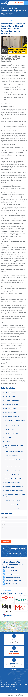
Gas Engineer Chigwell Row (12, 416)
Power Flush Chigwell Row (12, 455)
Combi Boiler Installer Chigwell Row (14, 486)
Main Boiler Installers (10, 408)
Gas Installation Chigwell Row (12, 463)
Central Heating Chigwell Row (12, 482)
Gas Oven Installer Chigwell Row (13, 471)
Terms (21, 695)
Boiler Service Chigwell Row (12, 433)
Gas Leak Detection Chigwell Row (13, 500)
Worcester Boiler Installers (12, 400)
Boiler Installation (9, 13)
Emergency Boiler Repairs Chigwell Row (14, 446)
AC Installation (8, 437)
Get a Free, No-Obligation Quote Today (14, 550)
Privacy (17, 695)
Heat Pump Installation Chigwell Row (14, 508)
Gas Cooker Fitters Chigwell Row (13, 467)
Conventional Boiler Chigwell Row (13, 504)
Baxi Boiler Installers (10, 396)
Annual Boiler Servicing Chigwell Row (14, 459)
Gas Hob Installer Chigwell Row (13, 474)
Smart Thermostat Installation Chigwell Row (15, 495)
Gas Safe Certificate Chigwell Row (14, 451)
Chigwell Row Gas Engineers (16, 694)
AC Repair (7, 441)
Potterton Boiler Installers (11, 404)
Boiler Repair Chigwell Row (12, 429)
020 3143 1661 (18, 3)
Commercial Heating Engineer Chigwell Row (15, 421)
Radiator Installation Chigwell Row (14, 490)
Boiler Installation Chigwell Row (13, 426)
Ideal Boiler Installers (10, 412)
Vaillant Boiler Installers (11, 392)
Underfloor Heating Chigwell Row (13, 478)
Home (2, 13)
